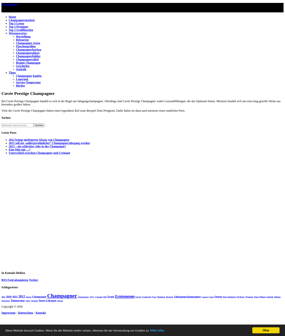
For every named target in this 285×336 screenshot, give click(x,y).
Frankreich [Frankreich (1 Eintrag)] (146, 297)
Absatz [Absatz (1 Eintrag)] (28, 297)
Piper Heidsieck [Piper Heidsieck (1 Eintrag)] (229, 297)
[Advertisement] (142, 212)
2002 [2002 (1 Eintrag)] (3, 297)
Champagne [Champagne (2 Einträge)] (39, 296)
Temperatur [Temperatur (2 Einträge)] (18, 300)
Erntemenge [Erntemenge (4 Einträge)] (125, 296)
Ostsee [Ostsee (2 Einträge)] (218, 296)
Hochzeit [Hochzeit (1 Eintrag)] (169, 297)
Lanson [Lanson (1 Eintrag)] (205, 297)
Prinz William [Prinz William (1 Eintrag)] (260, 297)
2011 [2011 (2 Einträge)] (15, 296)
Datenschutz (25, 312)
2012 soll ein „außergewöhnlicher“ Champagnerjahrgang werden (49, 143)
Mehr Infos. (157, 331)
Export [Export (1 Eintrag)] (138, 297)
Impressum (8, 312)
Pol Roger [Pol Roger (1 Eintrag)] (241, 297)
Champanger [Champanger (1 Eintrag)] (83, 297)
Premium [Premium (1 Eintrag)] (249, 297)
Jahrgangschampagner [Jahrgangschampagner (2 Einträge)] (187, 296)
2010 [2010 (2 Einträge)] (8, 296)
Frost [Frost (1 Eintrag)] (154, 297)
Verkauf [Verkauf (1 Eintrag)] (34, 301)
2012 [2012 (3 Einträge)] (21, 296)
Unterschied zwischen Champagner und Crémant (39, 152)
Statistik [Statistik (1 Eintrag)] (269, 297)
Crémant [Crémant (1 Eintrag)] (99, 297)
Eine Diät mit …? (20, 149)
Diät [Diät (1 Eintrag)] (105, 297)
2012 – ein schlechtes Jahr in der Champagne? (37, 146)
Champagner (9, 4)
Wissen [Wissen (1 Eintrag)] (60, 301)
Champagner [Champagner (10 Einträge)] (62, 296)
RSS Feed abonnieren (14, 280)
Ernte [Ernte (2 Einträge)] (111, 296)
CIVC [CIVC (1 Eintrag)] (91, 297)
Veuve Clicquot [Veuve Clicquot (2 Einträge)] (47, 300)
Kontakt (41, 312)
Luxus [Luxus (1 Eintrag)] (211, 297)
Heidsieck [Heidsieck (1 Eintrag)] (161, 297)
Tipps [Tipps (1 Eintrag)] (27, 301)
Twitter (33, 280)
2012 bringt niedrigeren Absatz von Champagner (39, 139)
